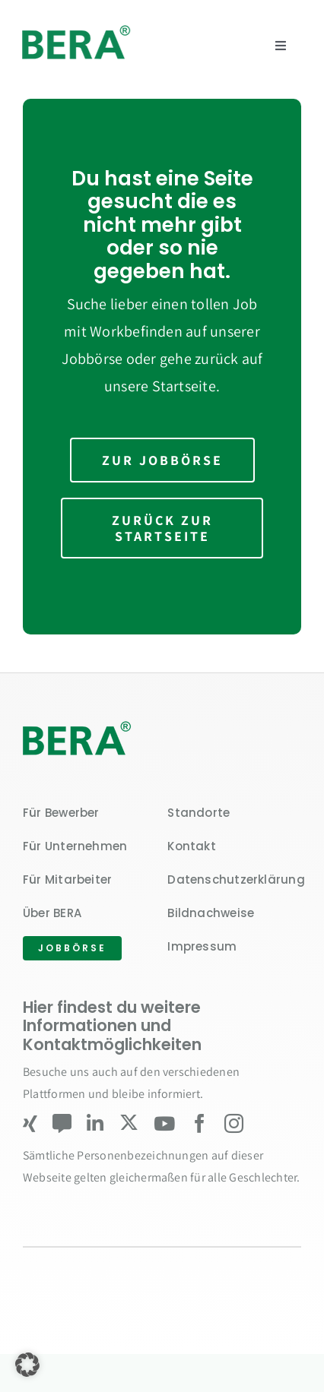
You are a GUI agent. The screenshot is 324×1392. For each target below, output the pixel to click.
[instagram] (233, 1123)
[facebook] (199, 1123)
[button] (27, 1364)
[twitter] (128, 1122)
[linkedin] (95, 1123)
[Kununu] (61, 1123)
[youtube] (164, 1123)
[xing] (30, 1123)
